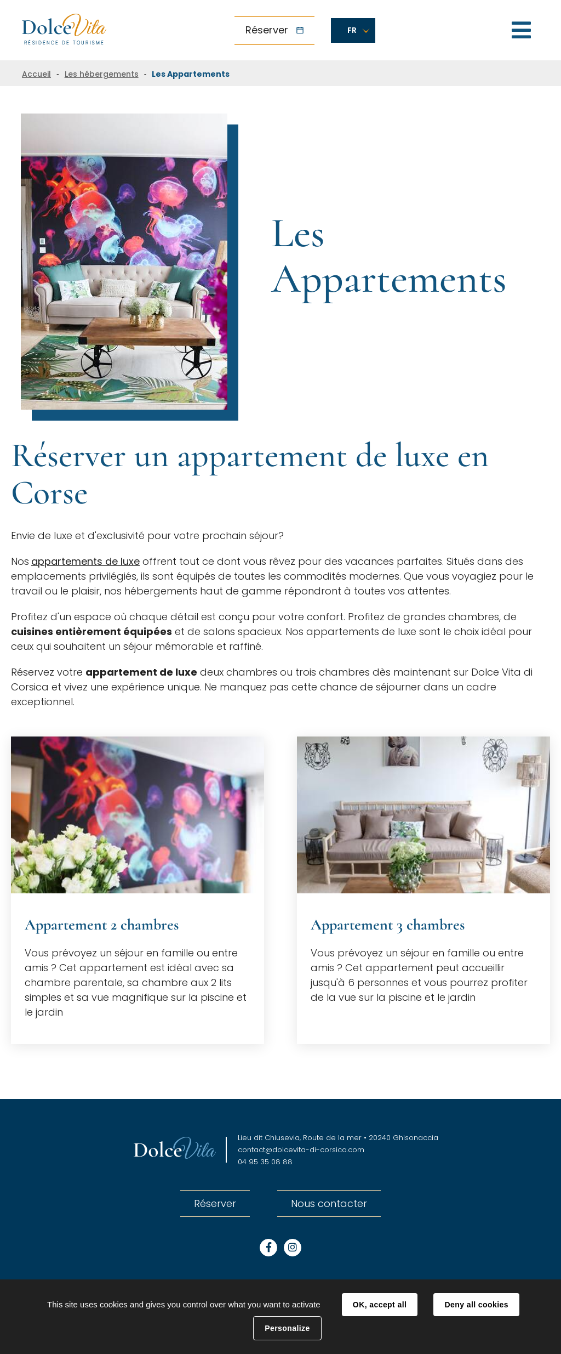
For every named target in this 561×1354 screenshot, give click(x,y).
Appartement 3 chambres (388, 924)
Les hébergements (102, 74)
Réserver (266, 30)
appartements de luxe (85, 561)
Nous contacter (329, 1203)
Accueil (36, 74)
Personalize (287, 1328)
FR (352, 30)
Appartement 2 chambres (102, 924)
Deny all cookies (476, 1304)
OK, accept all (380, 1304)
